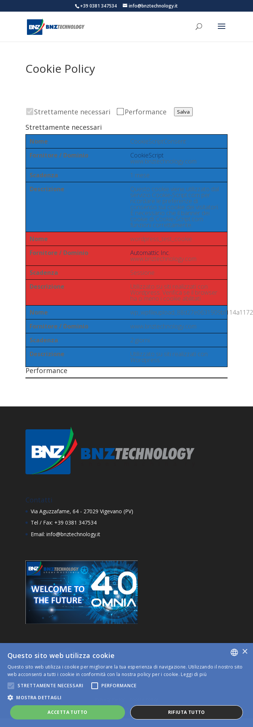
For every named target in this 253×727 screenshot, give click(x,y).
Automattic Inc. (150, 253)
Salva (183, 111)
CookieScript (147, 155)
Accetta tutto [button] (67, 712)
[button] (126, 697)
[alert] (126, 685)
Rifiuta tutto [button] (186, 712)
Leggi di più (194, 674)
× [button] (244, 652)
